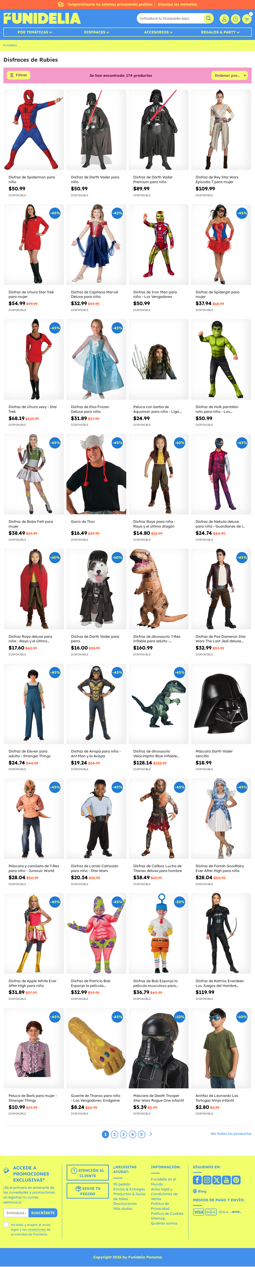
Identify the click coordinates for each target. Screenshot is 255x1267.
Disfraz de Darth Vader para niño (95, 180)
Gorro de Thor (83, 522)
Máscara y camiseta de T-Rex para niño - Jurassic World (34, 868)
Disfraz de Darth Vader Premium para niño (153, 180)
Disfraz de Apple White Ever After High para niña (32, 983)
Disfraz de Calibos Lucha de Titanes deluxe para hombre (157, 868)
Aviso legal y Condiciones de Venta (164, 1194)
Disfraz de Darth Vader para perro (95, 639)
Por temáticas (33, 32)
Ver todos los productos (231, 1134)
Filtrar (21, 75)
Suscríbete (43, 1213)
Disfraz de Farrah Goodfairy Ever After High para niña (220, 868)
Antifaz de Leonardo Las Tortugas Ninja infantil (217, 1098)
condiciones (37, 1230)
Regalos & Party (218, 32)
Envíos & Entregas (129, 1189)
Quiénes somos (164, 1223)
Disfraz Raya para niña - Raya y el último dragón (154, 524)
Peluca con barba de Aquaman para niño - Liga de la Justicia (158, 409)
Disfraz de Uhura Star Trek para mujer (31, 294)
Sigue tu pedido (88, 1191)
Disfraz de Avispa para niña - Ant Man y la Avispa (96, 754)
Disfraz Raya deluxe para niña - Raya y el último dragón (30, 639)
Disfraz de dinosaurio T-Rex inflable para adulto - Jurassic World (156, 639)
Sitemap (158, 1218)
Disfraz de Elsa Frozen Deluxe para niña (90, 409)
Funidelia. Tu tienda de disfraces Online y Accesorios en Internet (42, 18)
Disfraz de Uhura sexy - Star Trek (33, 409)
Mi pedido (121, 1184)
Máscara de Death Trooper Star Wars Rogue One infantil (158, 1098)
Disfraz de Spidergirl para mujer (217, 294)
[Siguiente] (150, 1135)
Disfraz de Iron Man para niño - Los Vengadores (155, 294)
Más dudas (122, 1209)
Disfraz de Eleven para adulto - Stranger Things (30, 754)
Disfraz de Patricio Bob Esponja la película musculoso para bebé (90, 984)
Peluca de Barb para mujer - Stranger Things (33, 1098)
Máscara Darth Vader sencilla (214, 754)
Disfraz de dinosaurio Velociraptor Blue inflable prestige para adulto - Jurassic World (155, 754)
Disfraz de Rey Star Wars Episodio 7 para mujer (217, 180)
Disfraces (94, 32)
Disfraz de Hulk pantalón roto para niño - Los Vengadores (217, 409)
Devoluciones (125, 1204)
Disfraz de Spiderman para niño (32, 180)
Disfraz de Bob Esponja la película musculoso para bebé (155, 984)
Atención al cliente (87, 1173)
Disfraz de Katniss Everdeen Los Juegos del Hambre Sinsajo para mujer (220, 984)
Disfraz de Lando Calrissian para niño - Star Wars (94, 868)
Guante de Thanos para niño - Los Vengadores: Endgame (95, 1098)
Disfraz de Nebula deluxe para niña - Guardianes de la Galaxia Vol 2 (220, 524)
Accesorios (156, 32)
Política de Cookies (167, 1214)
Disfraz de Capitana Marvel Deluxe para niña (94, 294)
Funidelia (10, 45)
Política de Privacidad (160, 1206)
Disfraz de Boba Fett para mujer (31, 524)
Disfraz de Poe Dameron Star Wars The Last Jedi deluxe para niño (221, 639)
